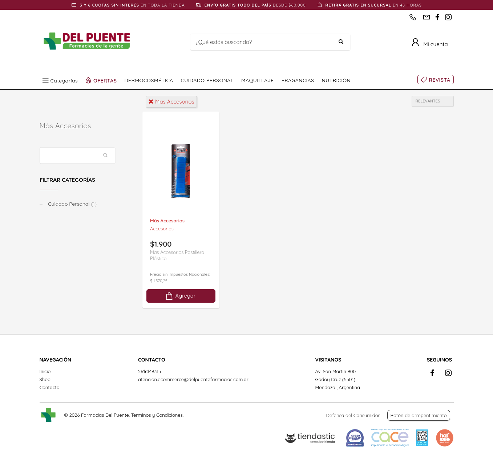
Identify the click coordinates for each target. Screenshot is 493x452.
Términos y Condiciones (157, 415)
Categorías (64, 80)
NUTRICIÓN (336, 80)
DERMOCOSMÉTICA (149, 80)
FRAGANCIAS (298, 80)
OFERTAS (105, 80)
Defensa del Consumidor (353, 415)
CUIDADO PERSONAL (207, 80)
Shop (45, 379)
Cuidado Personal (72, 204)
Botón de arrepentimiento (419, 415)
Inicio (45, 371)
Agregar (180, 295)
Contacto (50, 387)
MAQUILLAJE (257, 80)
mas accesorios (171, 101)
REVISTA (439, 80)
